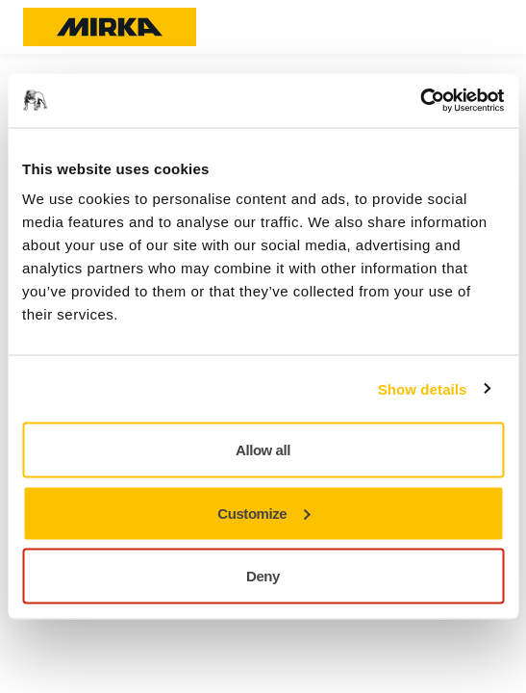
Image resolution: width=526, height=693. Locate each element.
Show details (422, 388)
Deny (263, 576)
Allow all (263, 450)
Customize (263, 512)
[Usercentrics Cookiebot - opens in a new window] (420, 101)
